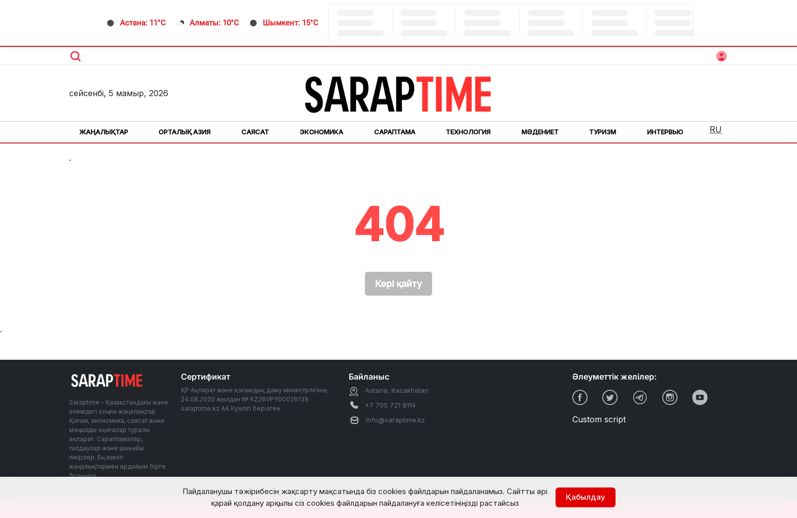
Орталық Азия (184, 132)
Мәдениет (540, 132)
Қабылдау (585, 497)
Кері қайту (398, 283)
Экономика (321, 132)
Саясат (255, 132)
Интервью (665, 132)
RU (716, 129)
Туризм (602, 132)
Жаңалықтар (103, 132)
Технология (468, 132)
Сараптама (394, 132)
